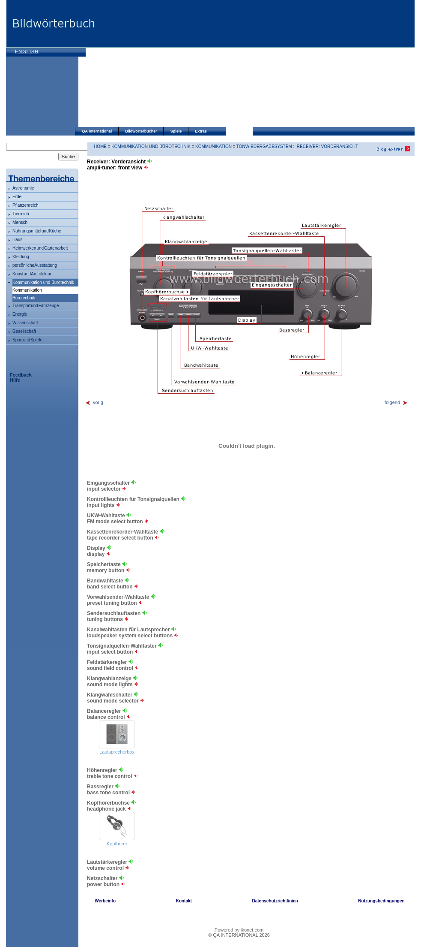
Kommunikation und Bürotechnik (43, 282)
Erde (16, 196)
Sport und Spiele (27, 340)
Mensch (19, 222)
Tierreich (20, 213)
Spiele (176, 131)
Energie (19, 314)
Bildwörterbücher (141, 131)
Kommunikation (213, 146)
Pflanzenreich (25, 205)
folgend (396, 402)
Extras (201, 131)
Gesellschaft (24, 331)
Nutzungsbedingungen (381, 901)
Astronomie (23, 188)
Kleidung (20, 256)
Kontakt (184, 901)
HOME (100, 146)
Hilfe (15, 380)
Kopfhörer (117, 843)
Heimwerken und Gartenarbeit (40, 248)
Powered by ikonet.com (239, 929)
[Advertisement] (182, 64)
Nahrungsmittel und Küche (36, 231)
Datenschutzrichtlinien (275, 901)
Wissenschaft (25, 322)
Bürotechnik (23, 298)
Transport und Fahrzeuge (35, 305)
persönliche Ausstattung (34, 265)
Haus (17, 239)
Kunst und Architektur (31, 273)
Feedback (21, 374)
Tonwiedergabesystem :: (266, 146)
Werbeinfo (105, 901)
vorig (94, 402)
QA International (97, 131)
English (27, 51)
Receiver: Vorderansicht (327, 146)
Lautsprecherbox (116, 751)
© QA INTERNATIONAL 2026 (239, 935)
